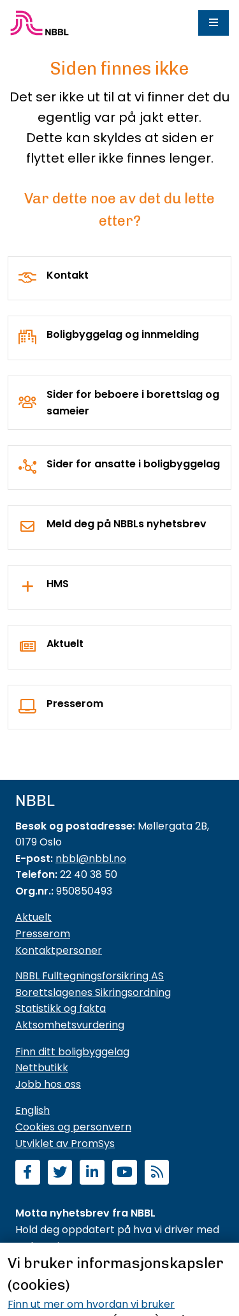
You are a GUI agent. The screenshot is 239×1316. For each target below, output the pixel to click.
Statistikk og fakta (60, 1008)
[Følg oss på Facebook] (27, 1173)
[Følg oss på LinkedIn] (92, 1173)
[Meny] (213, 23)
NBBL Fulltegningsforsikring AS (89, 976)
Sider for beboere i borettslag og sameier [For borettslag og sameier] (133, 402)
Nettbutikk (41, 1067)
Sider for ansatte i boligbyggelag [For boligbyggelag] (133, 464)
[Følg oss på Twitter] (60, 1173)
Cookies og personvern (73, 1127)
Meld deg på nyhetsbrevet (81, 1272)
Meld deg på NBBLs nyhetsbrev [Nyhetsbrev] (126, 523)
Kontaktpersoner (58, 950)
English (32, 1110)
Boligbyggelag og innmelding (123, 334)
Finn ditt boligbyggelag (72, 1051)
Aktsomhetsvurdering (69, 1025)
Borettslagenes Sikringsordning (93, 992)
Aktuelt (65, 643)
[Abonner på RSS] (157, 1173)
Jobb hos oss (48, 1084)
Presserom (75, 703)
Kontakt (68, 275)
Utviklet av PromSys (65, 1143)
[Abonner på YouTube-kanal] (124, 1173)
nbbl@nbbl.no (90, 858)
